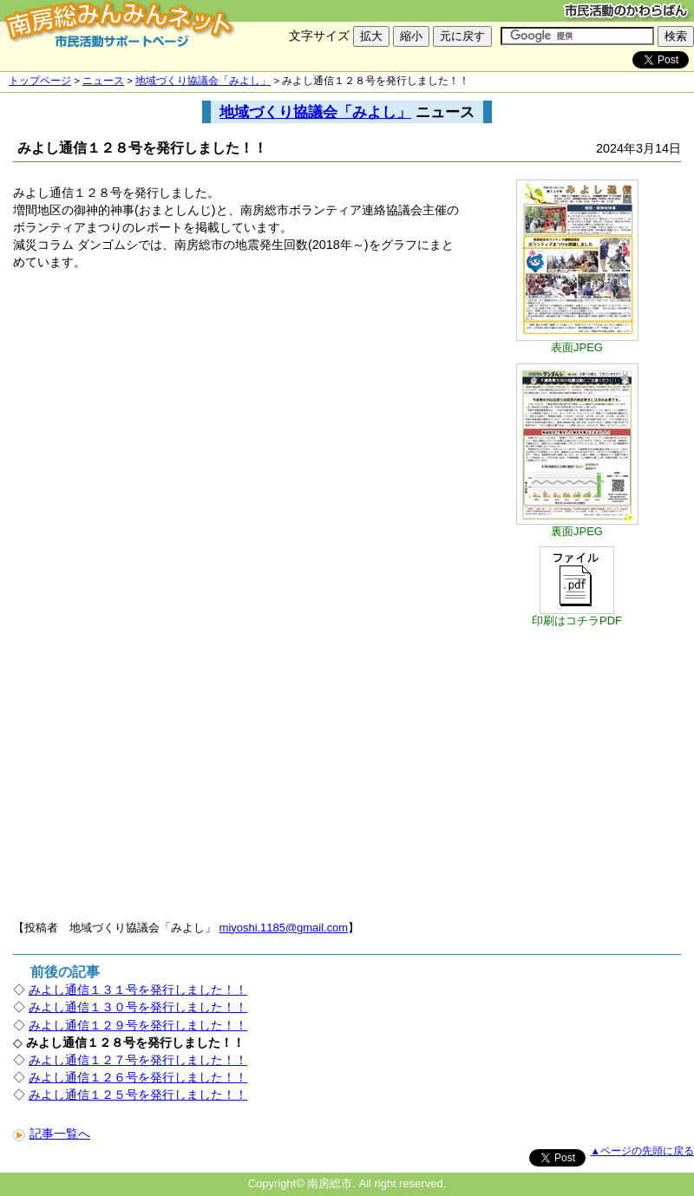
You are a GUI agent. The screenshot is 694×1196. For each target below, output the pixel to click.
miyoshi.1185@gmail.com (284, 927)
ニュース (103, 80)
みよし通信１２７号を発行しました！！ (138, 1060)
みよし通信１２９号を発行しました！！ (138, 1025)
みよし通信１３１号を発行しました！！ (138, 990)
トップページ (40, 80)
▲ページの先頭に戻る (642, 1151)
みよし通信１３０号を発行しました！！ (138, 1007)
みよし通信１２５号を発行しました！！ (138, 1094)
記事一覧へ (51, 1133)
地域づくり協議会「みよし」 (203, 80)
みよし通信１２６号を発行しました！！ (138, 1077)
